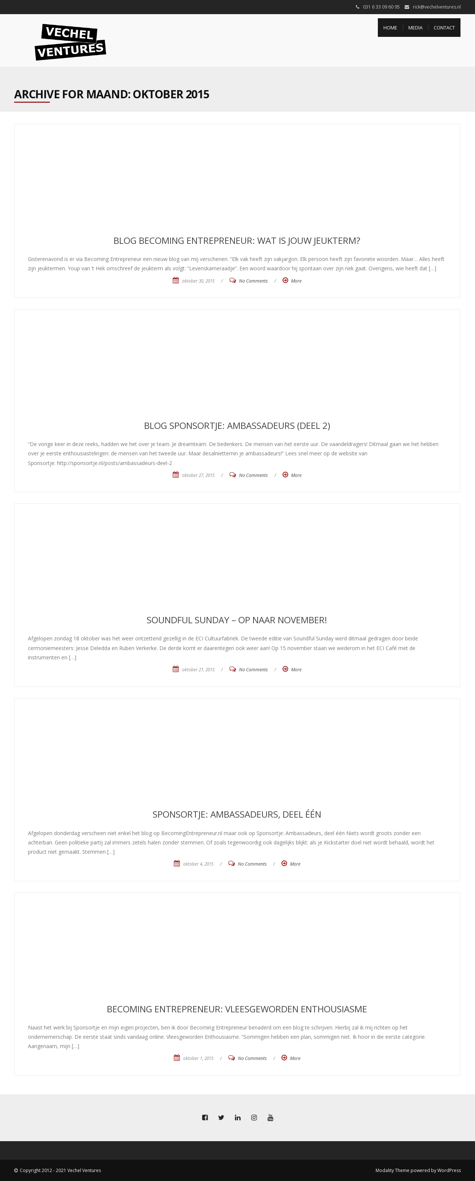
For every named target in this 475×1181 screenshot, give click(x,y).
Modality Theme (392, 1170)
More (296, 281)
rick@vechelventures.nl (437, 7)
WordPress (449, 1170)
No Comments (253, 281)
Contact (444, 27)
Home (390, 27)
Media (415, 27)
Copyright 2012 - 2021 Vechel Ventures (60, 1170)
